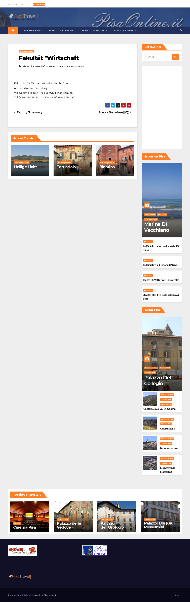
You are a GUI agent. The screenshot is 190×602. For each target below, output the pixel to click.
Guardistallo (167, 428)
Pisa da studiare (62, 30)
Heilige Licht (25, 167)
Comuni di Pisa (151, 368)
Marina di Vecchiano (156, 227)
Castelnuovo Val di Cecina (159, 408)
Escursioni (162, 214)
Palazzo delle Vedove (69, 525)
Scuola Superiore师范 (115, 112)
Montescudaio (169, 448)
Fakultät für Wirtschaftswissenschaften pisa (45, 66)
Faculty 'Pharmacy (28, 112)
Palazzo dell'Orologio (112, 525)
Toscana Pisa (150, 372)
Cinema (17, 523)
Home (177, 595)
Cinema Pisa (24, 527)
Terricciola (66, 167)
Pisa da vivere (125, 30)
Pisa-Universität (77, 66)
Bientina (107, 167)
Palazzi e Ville (165, 368)
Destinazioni (32, 30)
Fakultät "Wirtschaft (49, 58)
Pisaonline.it (50, 595)
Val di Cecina (166, 404)
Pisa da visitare (94, 30)
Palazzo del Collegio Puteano (157, 384)
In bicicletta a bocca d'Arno (160, 265)
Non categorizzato (26, 51)
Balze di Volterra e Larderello (161, 280)
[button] (181, 30)
